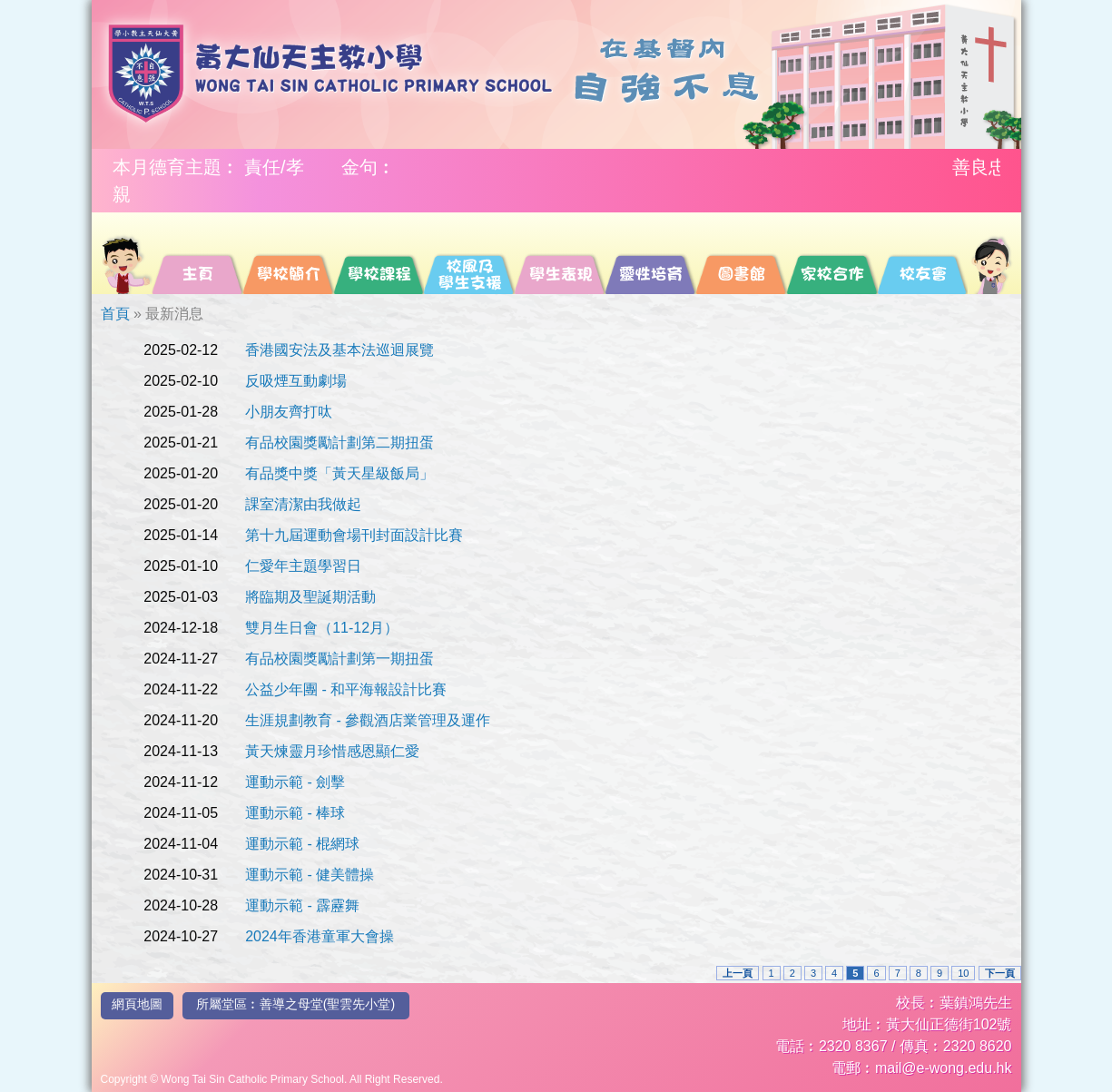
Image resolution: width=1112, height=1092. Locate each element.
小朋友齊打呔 (288, 411)
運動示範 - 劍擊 (295, 782)
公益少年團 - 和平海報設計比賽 (346, 689)
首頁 (115, 313)
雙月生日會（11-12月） (322, 627)
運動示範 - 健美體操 (309, 874)
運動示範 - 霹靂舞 (302, 905)
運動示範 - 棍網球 (302, 843)
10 (963, 973)
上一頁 (738, 973)
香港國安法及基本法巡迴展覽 (339, 350)
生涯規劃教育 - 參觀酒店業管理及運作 (367, 720)
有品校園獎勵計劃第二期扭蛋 (339, 442)
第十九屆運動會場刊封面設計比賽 (354, 535)
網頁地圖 (137, 1004)
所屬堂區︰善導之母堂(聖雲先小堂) (295, 1004)
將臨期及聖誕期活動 (310, 597)
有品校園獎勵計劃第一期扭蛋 (339, 658)
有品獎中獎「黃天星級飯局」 (339, 473)
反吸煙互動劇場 (296, 381)
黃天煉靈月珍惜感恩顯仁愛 (332, 751)
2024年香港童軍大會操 (319, 936)
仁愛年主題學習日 (303, 566)
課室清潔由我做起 (303, 504)
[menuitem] (126, 253)
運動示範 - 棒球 (295, 813)
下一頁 (1000, 973)
